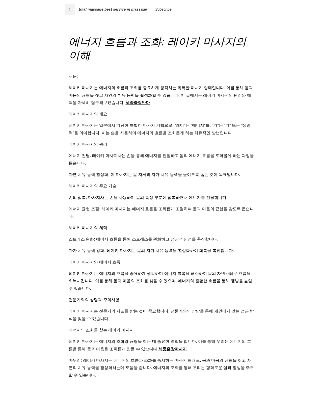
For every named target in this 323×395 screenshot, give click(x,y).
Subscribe (163, 9)
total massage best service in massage (113, 9)
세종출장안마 (138, 102)
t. (70, 9)
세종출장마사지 (172, 349)
